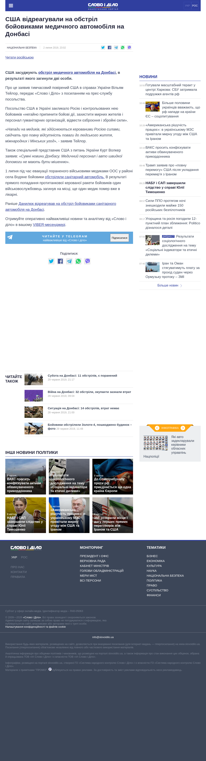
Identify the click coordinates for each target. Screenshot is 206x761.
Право (152, 663)
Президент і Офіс (94, 633)
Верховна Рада (92, 638)
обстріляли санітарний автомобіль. (75, 255)
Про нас (18, 644)
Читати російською (19, 57)
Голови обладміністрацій (101, 648)
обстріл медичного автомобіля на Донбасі (77, 150)
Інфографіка (170, 427)
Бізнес (152, 633)
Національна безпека (22, 47)
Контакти (19, 649)
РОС (195, 5)
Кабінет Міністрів (94, 643)
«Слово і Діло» (32, 695)
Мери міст (88, 653)
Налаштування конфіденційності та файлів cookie (35, 704)
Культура (154, 643)
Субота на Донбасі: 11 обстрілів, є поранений (86, 455)
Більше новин (169, 285)
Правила (18, 654)
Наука (152, 648)
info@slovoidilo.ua (103, 715)
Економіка (156, 638)
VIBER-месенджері (49, 302)
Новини (148, 76)
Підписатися (119, 315)
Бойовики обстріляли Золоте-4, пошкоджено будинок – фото (90, 504)
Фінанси (154, 673)
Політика (154, 658)
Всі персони (90, 658)
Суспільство (157, 668)
